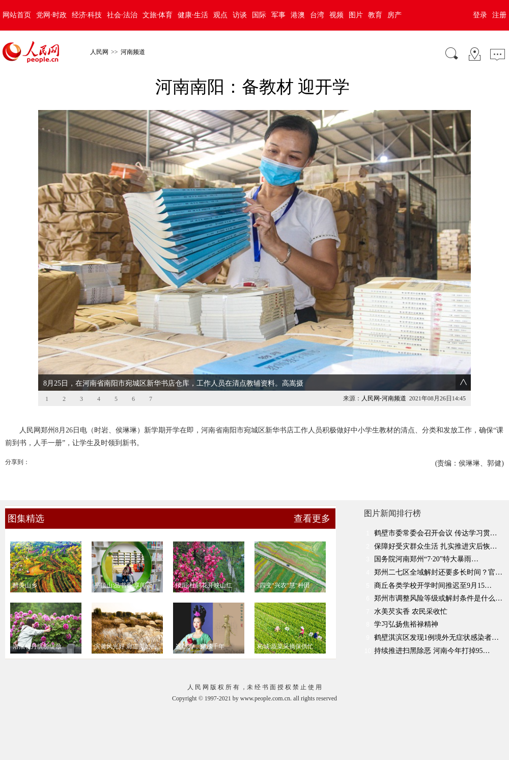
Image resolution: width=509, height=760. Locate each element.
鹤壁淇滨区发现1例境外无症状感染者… (436, 637)
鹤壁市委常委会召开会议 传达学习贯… (435, 533)
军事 (278, 15)
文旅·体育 (158, 15)
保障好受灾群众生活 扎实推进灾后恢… (435, 546)
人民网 (99, 52)
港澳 (298, 15)
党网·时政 (51, 15)
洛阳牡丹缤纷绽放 (37, 646)
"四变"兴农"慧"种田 (283, 585)
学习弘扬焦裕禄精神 (406, 624)
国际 (259, 15)
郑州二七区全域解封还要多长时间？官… (438, 572)
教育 (375, 15)
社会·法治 (122, 15)
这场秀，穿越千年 (200, 646)
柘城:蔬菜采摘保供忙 (285, 646)
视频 (336, 15)
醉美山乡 (25, 585)
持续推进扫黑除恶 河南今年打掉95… (432, 651)
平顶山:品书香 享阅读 (123, 585)
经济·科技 (87, 15)
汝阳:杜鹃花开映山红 (204, 585)
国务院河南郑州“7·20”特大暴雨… (426, 559)
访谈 (240, 15)
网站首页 (17, 15)
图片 (356, 15)
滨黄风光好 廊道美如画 (125, 646)
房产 (394, 15)
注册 (499, 15)
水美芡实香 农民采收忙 (410, 611)
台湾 (317, 15)
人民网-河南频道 (383, 398)
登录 (480, 15)
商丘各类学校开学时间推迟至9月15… (433, 585)
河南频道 (133, 52)
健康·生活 (193, 15)
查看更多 (312, 518)
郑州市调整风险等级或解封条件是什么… (438, 598)
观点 (220, 15)
